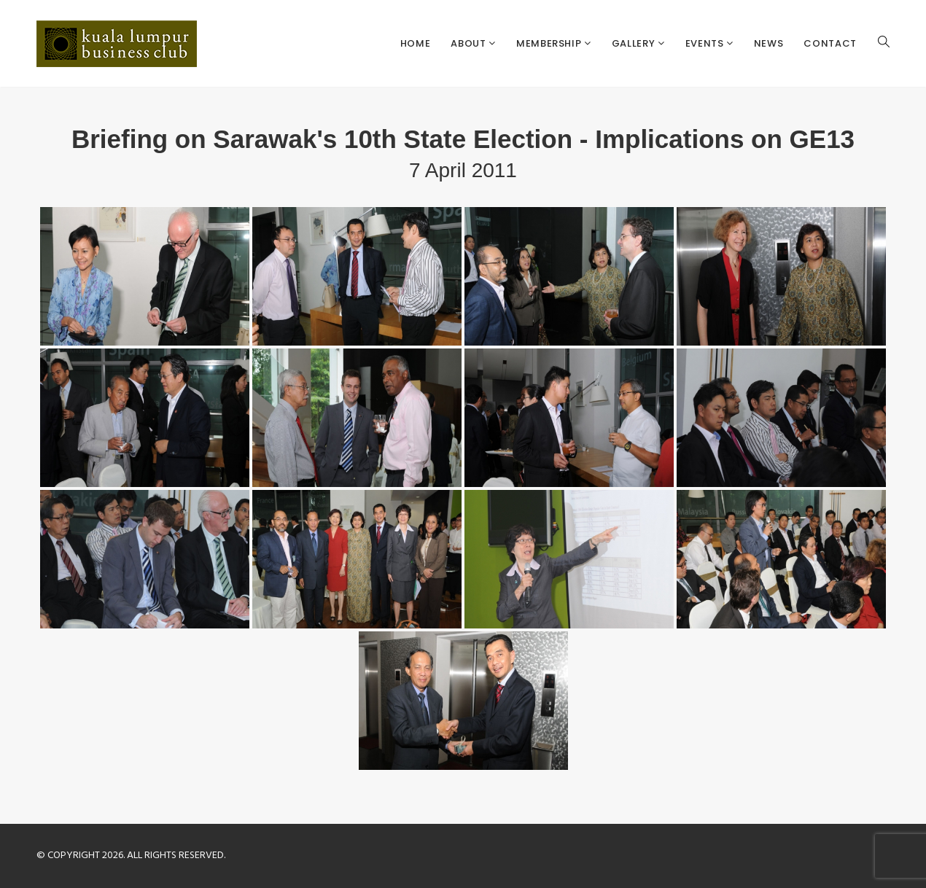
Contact (830, 43)
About (470, 43)
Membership (550, 43)
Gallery (635, 43)
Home (415, 43)
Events (706, 43)
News (769, 43)
